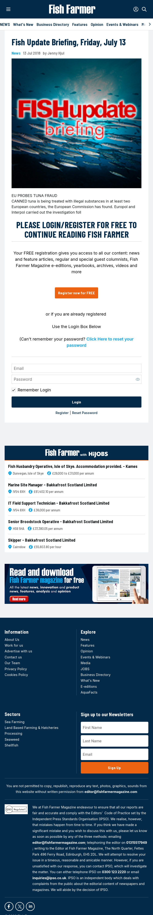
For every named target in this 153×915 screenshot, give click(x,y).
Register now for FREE (76, 293)
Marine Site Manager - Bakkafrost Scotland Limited (52, 484)
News (16, 53)
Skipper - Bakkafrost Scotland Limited (41, 540)
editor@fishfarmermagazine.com (110, 792)
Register (62, 413)
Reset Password (84, 413)
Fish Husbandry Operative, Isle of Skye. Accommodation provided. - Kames (72, 466)
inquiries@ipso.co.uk (49, 878)
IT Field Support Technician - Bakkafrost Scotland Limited (58, 503)
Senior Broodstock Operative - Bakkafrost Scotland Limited (60, 521)
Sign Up (114, 767)
